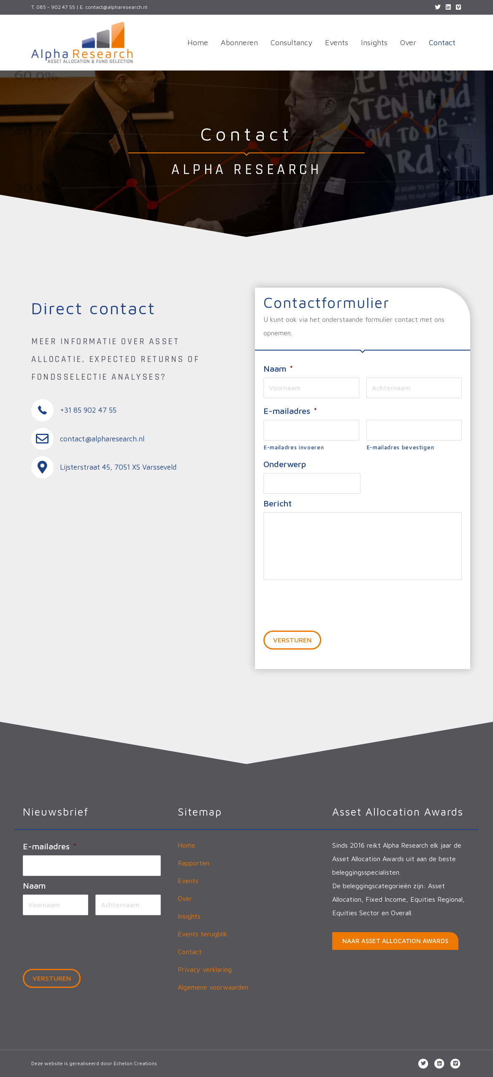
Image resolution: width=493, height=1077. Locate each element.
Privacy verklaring (205, 969)
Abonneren (239, 42)
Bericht (277, 503)
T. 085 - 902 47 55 (53, 7)
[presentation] (327, 600)
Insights (374, 42)
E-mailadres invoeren (294, 447)
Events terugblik (203, 934)
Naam (278, 368)
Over (408, 42)
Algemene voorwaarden (213, 987)
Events (336, 42)
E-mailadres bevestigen (400, 447)
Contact (442, 42)
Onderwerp (284, 464)
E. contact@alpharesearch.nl (113, 7)
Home (197, 42)
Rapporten (193, 863)
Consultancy (291, 42)
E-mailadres (290, 411)
